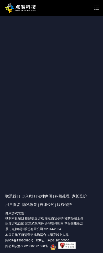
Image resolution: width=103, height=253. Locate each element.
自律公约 (47, 205)
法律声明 (45, 196)
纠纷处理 (62, 196)
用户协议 (12, 205)
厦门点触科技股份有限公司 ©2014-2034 (33, 229)
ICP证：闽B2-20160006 (52, 240)
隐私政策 (29, 205)
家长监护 (79, 196)
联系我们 (12, 196)
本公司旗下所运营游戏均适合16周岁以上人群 (37, 234)
